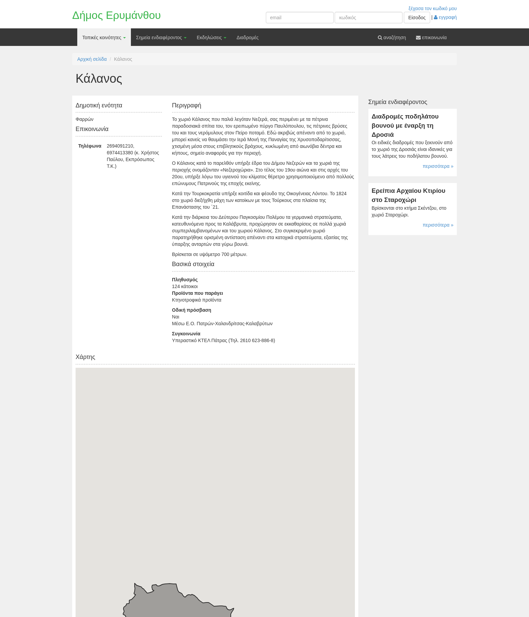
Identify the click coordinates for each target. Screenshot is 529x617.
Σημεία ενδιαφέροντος (161, 37)
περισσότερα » (438, 166)
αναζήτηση (392, 37)
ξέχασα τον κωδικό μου (433, 8)
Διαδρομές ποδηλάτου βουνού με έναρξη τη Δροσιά (405, 125)
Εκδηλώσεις (211, 37)
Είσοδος (416, 17)
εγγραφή (445, 17)
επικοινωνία (431, 37)
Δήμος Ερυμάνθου (116, 15)
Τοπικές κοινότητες (104, 37)
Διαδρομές (247, 37)
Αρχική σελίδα (92, 59)
